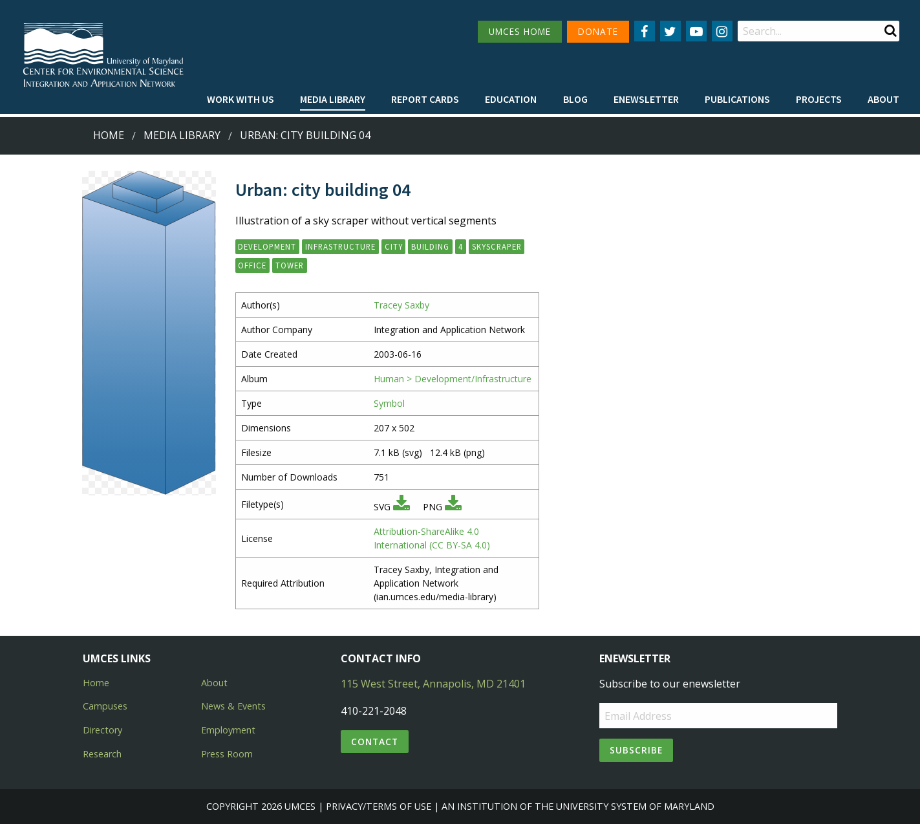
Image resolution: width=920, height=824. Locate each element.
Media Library (332, 98)
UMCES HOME (520, 31)
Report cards (425, 98)
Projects (819, 98)
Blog (575, 98)
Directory (102, 730)
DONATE (598, 31)
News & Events (233, 706)
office (252, 265)
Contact (374, 741)
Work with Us (240, 98)
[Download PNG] (453, 507)
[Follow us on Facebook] (644, 31)
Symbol (389, 403)
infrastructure (340, 246)
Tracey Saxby (401, 305)
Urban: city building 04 (305, 135)
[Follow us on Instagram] (722, 31)
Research (102, 754)
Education (511, 98)
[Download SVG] (401, 507)
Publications (737, 98)
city (394, 246)
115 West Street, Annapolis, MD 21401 (433, 684)
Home (108, 135)
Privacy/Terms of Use (378, 806)
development (267, 246)
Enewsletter (646, 98)
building (430, 246)
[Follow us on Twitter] (670, 31)
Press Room (227, 754)
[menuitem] (240, 100)
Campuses (105, 706)
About (883, 98)
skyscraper (497, 246)
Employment (228, 730)
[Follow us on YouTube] (696, 31)
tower (289, 265)
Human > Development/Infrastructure (452, 379)
